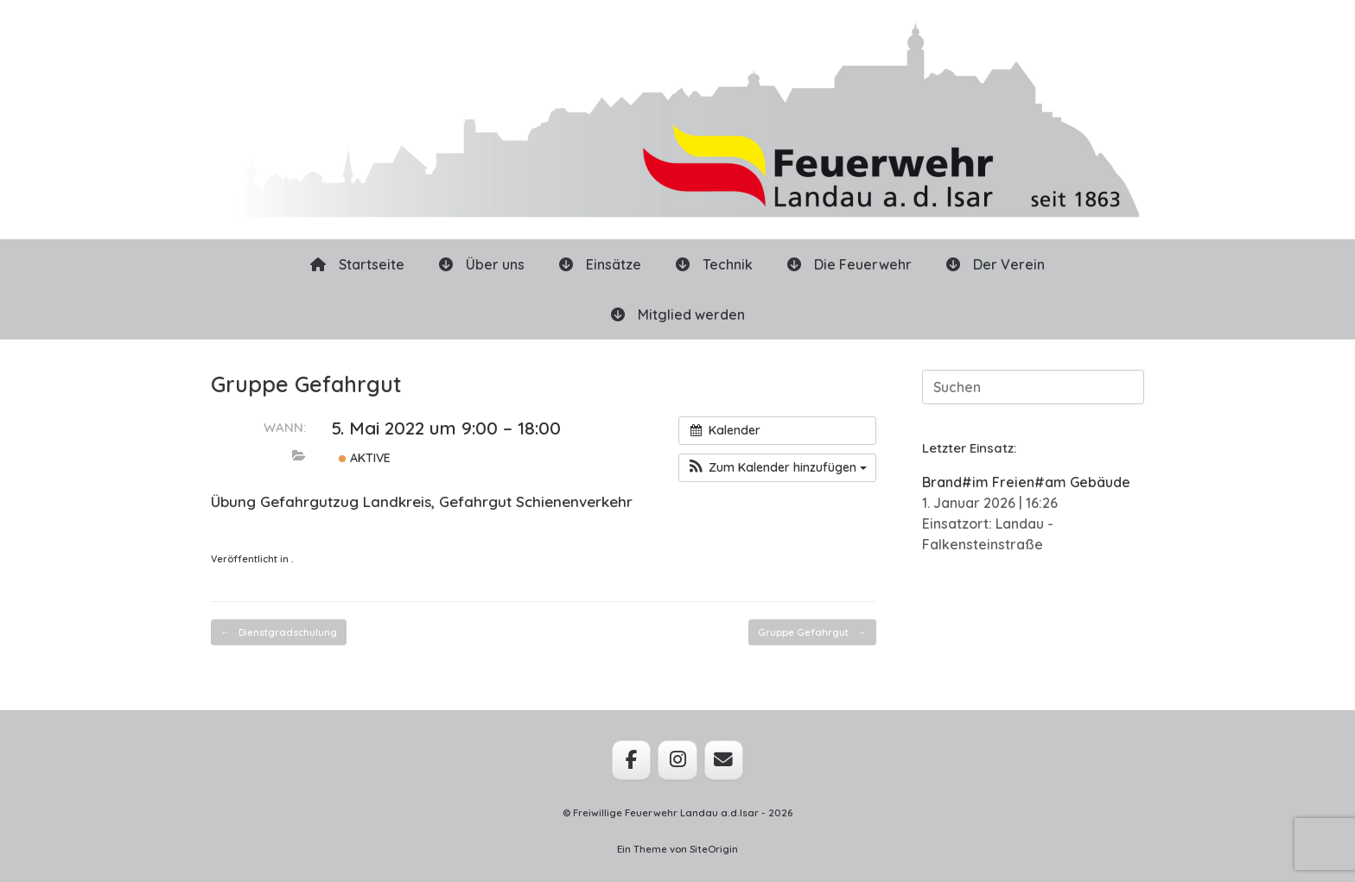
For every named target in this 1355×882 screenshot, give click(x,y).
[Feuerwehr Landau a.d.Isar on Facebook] (631, 760)
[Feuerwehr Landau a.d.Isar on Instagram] (677, 760)
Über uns (482, 264)
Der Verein (995, 264)
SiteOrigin (714, 848)
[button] (777, 467)
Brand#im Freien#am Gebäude (1026, 482)
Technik (714, 264)
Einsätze (600, 264)
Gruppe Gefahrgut (812, 632)
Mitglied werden (678, 314)
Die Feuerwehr (849, 264)
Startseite (357, 264)
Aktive (365, 458)
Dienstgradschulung (278, 632)
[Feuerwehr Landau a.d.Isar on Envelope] (723, 760)
